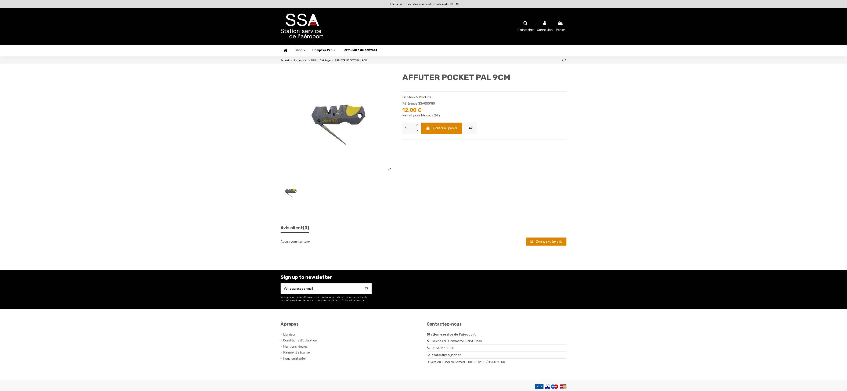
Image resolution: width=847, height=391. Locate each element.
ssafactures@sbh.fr (446, 356)
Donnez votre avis (546, 241)
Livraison (289, 335)
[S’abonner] (366, 289)
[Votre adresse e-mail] (321, 289)
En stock (408, 97)
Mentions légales (295, 347)
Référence (409, 103)
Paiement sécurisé (296, 353)
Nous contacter (294, 359)
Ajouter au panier (441, 128)
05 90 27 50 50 (443, 349)
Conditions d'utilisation (300, 341)
